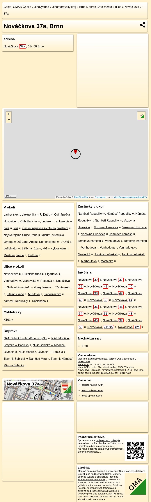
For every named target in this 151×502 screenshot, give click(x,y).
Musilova (34, 294)
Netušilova (63, 280)
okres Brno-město (100, 6)
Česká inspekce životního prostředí (45, 228)
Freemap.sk (100, 197)
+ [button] (9, 114)
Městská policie (14, 255)
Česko (27, 6)
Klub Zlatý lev (29, 221)
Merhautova (89, 261)
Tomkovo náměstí (120, 234)
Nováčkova (132, 6)
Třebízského (63, 287)
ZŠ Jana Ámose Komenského (36, 241)
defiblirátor (10, 248)
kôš (45, 248)
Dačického (39, 301)
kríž (15, 228)
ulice (118, 6)
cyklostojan (58, 248)
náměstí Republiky (16, 301)
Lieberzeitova (52, 294)
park (6, 228)
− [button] (9, 120)
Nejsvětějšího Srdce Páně (21, 235)
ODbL (108, 474)
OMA (16, 6)
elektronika (29, 214)
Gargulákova (42, 287)
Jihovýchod (41, 6)
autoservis (62, 221)
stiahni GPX (84, 367)
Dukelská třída (31, 274)
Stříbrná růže (30, 248)
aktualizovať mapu (97, 358)
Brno (82, 6)
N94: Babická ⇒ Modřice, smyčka (25, 338)
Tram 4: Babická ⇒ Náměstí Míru (25, 358)
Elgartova (51, 274)
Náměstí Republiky (90, 213)
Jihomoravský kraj (64, 6)
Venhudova (11, 280)
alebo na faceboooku (92, 390)
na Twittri (111, 443)
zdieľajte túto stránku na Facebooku (99, 441)
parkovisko (11, 214)
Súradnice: (83, 364)
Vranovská (29, 280)
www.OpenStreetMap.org (121, 471)
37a (6, 13)
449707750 (84, 361)
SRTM (112, 493)
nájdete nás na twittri (92, 384)
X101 (7, 319)
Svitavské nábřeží (18, 287)
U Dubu (45, 214)
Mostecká (84, 254)
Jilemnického (15, 294)
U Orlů (65, 241)
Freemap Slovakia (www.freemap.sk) (98, 478)
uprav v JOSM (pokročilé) (122, 358)
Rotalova (46, 280)
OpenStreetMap (81, 197)
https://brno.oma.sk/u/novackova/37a (130, 197)
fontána (33, 255)
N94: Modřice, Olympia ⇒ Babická (41, 351)
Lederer (47, 221)
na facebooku (103, 440)
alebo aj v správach (91, 395)
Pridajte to (96, 496)
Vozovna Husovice (106, 227)
